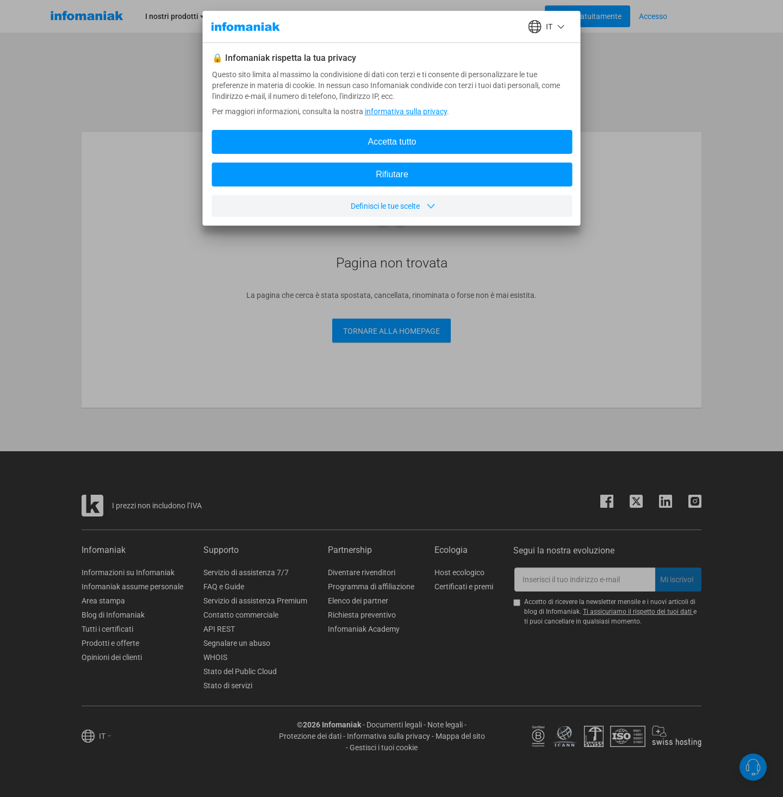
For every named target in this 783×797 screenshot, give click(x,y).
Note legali (445, 724)
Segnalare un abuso (236, 643)
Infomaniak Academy (364, 629)
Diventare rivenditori (361, 572)
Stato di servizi (227, 685)
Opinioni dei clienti (112, 657)
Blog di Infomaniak (113, 615)
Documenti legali (394, 724)
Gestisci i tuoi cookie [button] (384, 747)
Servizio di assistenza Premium (255, 600)
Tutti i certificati (107, 629)
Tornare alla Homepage (391, 331)
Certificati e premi (463, 586)
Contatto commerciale (240, 615)
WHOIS (215, 657)
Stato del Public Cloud (240, 671)
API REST (219, 629)
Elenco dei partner (358, 600)
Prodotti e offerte (110, 643)
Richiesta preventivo (362, 615)
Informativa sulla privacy (388, 736)
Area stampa (103, 600)
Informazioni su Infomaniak (128, 572)
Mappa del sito (460, 736)
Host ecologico (459, 572)
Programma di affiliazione (371, 586)
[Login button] (587, 16)
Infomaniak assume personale (132, 586)
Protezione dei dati (310, 736)
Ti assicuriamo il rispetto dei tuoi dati (638, 611)
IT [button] (105, 736)
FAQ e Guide (223, 586)
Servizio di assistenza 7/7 (246, 572)
